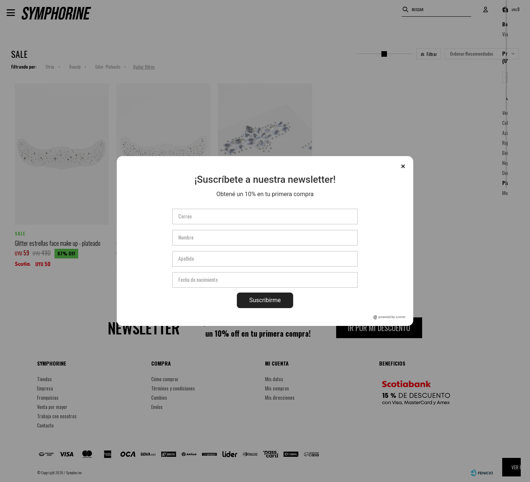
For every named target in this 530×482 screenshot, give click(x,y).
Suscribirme (265, 300)
